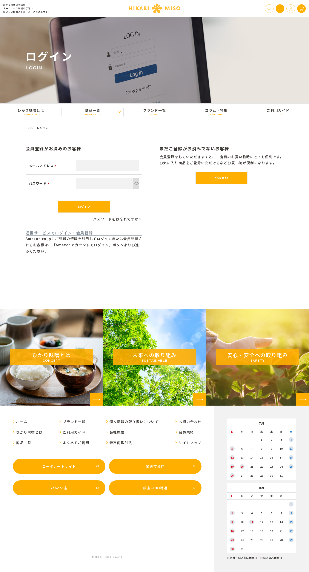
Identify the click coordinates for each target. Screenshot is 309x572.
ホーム (22, 421)
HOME (30, 127)
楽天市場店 (155, 466)
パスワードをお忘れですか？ (117, 219)
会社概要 (117, 432)
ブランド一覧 (154, 112)
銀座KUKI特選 (155, 487)
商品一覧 (92, 112)
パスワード (40, 183)
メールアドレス (43, 165)
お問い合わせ (190, 421)
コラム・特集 (216, 112)
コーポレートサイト (59, 466)
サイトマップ (190, 442)
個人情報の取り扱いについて (134, 421)
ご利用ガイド (278, 112)
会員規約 (186, 432)
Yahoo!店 (59, 487)
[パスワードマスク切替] (136, 183)
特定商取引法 (120, 442)
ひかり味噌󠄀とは (31, 112)
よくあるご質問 (76, 442)
